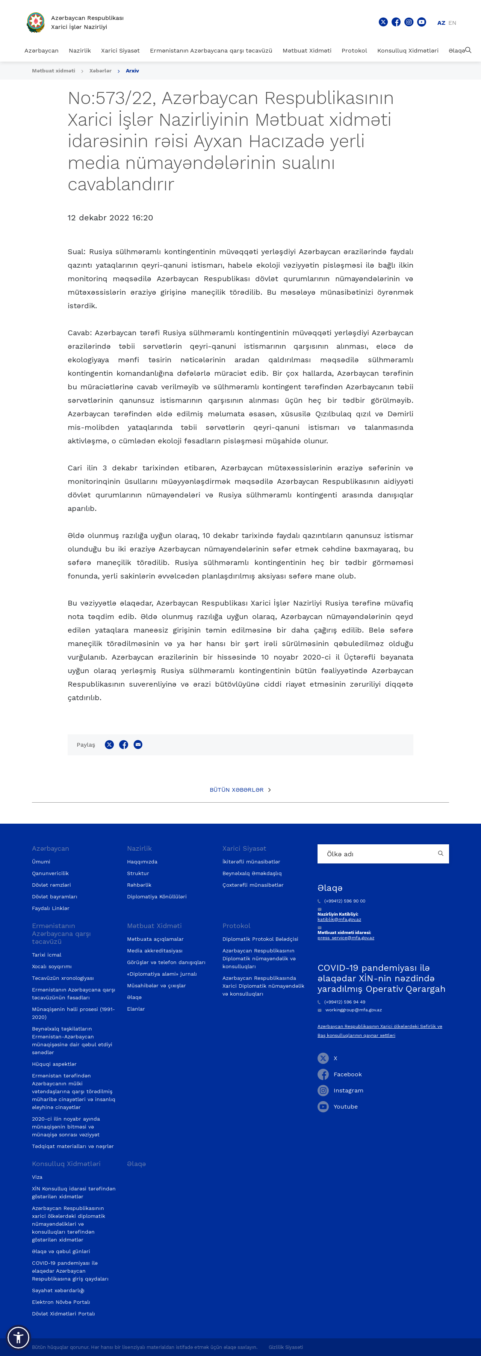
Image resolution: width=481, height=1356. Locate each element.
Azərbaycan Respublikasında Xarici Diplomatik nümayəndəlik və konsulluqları (263, 986)
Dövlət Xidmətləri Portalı (63, 1314)
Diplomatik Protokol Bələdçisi (260, 939)
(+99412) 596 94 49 (341, 1002)
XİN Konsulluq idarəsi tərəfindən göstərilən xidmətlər (74, 1192)
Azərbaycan (41, 50)
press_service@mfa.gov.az (346, 937)
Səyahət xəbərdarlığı (58, 1290)
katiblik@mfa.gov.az (339, 919)
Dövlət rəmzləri (51, 885)
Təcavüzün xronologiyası (63, 978)
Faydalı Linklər (51, 908)
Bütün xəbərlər (237, 789)
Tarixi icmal (46, 955)
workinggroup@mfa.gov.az (350, 1009)
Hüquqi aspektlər (54, 1064)
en (452, 22)
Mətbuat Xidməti (307, 50)
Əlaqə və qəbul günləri (61, 1251)
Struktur (138, 873)
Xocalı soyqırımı (52, 966)
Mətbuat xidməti (53, 71)
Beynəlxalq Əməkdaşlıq (252, 873)
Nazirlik (80, 50)
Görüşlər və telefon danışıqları (166, 962)
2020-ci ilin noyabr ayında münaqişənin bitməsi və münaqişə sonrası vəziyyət (66, 1127)
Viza (37, 1177)
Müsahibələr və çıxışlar (156, 985)
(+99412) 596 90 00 (341, 901)
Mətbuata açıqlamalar (155, 939)
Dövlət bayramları (54, 896)
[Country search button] (441, 853)
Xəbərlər (100, 71)
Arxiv (132, 71)
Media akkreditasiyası (155, 951)
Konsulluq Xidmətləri (408, 50)
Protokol (354, 50)
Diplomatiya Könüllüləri (157, 896)
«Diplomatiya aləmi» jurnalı (162, 974)
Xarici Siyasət (120, 50)
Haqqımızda (142, 862)
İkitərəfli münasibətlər (251, 862)
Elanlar (136, 1009)
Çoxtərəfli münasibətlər (253, 885)
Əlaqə (457, 50)
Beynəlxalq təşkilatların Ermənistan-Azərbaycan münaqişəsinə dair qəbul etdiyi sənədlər (72, 1040)
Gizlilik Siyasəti (286, 1347)
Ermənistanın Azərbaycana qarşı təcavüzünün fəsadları (73, 993)
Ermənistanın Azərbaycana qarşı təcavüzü (211, 50)
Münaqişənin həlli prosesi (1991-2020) (73, 1013)
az (441, 22)
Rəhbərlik (139, 885)
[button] (18, 1337)
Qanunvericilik (50, 873)
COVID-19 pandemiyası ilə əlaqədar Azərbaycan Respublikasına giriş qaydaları (70, 1271)
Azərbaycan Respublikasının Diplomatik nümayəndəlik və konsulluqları (259, 958)
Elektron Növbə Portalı (61, 1302)
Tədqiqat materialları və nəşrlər (73, 1146)
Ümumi (41, 862)
